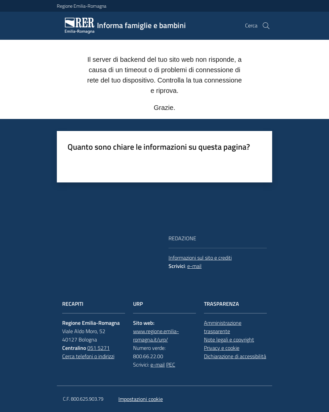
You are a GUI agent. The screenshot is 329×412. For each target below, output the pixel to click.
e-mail (194, 266)
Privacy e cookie (221, 348)
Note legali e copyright (229, 339)
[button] (266, 26)
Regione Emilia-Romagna (81, 5)
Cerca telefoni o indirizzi (88, 356)
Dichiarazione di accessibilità (235, 356)
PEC (170, 365)
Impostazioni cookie (140, 399)
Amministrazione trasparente (222, 327)
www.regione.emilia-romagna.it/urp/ (156, 335)
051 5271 (98, 348)
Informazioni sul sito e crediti (200, 258)
